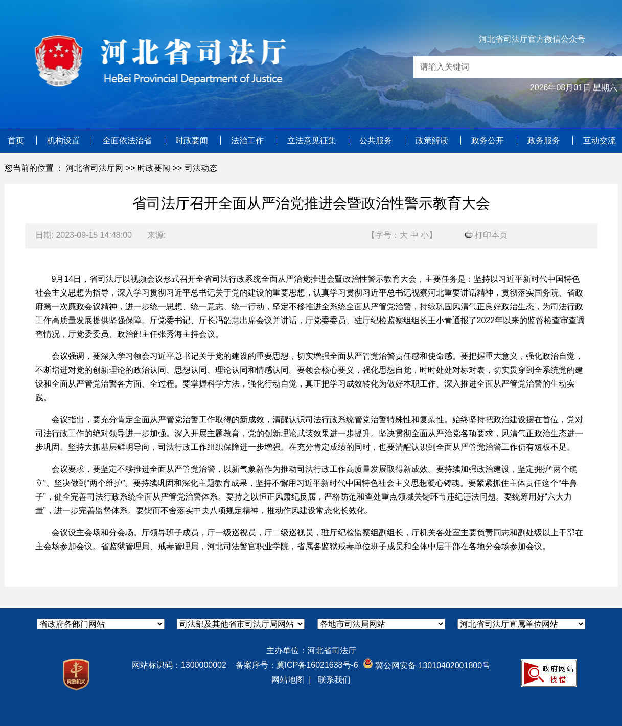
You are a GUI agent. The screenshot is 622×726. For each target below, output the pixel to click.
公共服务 (376, 140)
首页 (17, 140)
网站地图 (287, 679)
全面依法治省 (128, 140)
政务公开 (488, 140)
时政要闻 (192, 140)
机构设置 (63, 140)
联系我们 (334, 679)
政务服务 (544, 140)
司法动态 (201, 168)
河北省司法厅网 (94, 168)
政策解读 (433, 140)
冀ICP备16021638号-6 (317, 665)
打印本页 (486, 235)
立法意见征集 (312, 140)
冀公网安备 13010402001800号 (426, 665)
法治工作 (248, 140)
